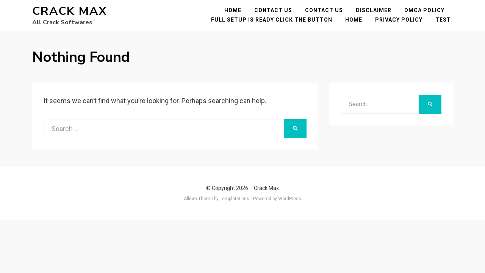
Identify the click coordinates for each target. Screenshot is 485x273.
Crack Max (69, 13)
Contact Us (275, 12)
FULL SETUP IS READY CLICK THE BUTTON (273, 22)
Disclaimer (375, 12)
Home (234, 12)
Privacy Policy (400, 22)
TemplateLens (234, 202)
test (445, 22)
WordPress (289, 202)
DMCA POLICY (426, 12)
